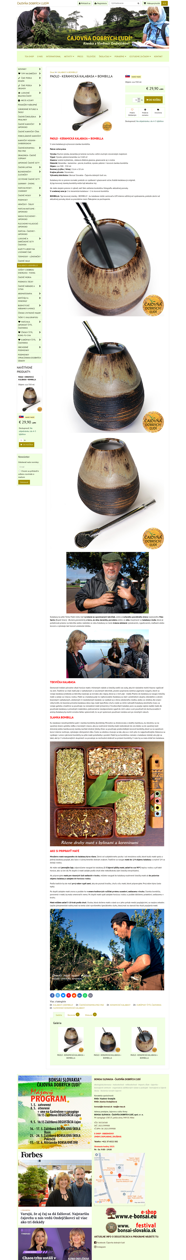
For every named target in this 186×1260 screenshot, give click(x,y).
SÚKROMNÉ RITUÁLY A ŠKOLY (28, 110)
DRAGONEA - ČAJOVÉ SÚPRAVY (27, 157)
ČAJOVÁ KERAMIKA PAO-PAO (91, 1005)
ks (22, 440)
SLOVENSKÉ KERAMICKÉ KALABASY (69, 1008)
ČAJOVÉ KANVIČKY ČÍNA (28, 131)
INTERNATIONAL (53, 56)
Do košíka (153, 99)
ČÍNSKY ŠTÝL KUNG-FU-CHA (30, 333)
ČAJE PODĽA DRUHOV (30, 87)
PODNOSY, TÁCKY (25, 281)
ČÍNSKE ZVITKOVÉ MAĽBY (29, 313)
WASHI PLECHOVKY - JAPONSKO (27, 217)
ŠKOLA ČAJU (105, 56)
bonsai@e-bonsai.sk (103, 1106)
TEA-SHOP (29, 56)
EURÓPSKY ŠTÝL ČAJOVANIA (149, 1005)
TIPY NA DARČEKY (30, 73)
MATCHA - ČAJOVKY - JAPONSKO (27, 232)
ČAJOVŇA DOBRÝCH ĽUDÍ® (33, 3)
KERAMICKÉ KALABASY (120, 1005)
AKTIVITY (69, 56)
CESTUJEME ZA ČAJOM (140, 56)
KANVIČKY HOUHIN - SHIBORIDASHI (27, 142)
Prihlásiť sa (84, 3)
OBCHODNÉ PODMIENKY (30, 348)
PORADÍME (120, 56)
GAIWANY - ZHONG (26, 183)
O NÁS (40, 56)
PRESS (80, 56)
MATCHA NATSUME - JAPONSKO (27, 210)
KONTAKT (158, 56)
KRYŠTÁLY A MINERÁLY (30, 299)
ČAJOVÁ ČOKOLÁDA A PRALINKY (30, 118)
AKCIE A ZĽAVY (26, 100)
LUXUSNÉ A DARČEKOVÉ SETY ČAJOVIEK (30, 241)
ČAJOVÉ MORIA (24, 277)
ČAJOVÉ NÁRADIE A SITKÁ (30, 287)
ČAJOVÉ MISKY (30, 195)
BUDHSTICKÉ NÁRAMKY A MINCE (30, 307)
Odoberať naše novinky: (28, 462)
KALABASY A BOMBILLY (63, 1005)
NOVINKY (30, 69)
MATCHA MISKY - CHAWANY (30, 189)
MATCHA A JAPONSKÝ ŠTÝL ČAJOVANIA (30, 325)
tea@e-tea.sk (119, 1106)
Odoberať (24, 482)
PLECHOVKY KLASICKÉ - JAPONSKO (28, 225)
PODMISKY (23, 200)
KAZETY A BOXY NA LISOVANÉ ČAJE (26, 250)
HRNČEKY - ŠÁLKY (26, 204)
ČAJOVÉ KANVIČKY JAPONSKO (30, 125)
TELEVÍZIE (91, 56)
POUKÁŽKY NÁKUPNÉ (27, 104)
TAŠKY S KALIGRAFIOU (28, 317)
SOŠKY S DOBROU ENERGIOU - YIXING (26, 271)
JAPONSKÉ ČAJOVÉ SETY (28, 163)
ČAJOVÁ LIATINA (30, 167)
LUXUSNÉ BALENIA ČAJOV (30, 94)
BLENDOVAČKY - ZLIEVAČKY (30, 173)
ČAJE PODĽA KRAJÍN (30, 79)
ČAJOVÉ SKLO (24, 261)
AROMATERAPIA (30, 293)
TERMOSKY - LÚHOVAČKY (29, 256)
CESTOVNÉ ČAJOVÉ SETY (29, 179)
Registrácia (101, 3)
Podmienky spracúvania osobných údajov (29, 357)
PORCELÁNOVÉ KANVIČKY (29, 136)
